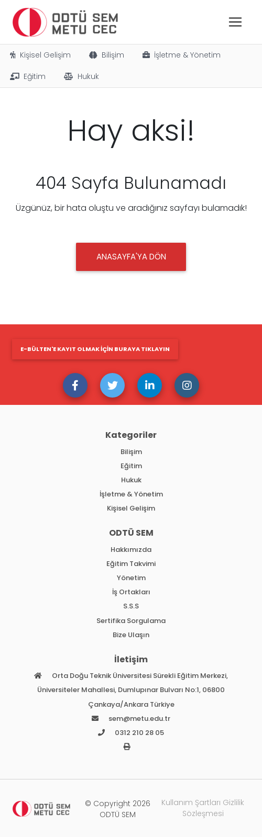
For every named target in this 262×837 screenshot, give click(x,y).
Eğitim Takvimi (131, 564)
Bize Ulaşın (131, 635)
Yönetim (131, 578)
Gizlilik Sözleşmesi (213, 808)
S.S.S (131, 606)
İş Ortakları (131, 592)
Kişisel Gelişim (39, 55)
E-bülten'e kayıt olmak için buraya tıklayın (95, 349)
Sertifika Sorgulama (131, 621)
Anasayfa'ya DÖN (131, 256)
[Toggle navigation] (235, 22)
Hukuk (80, 76)
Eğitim (27, 76)
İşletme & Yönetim (181, 55)
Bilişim (106, 55)
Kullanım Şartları (191, 802)
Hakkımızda (131, 550)
